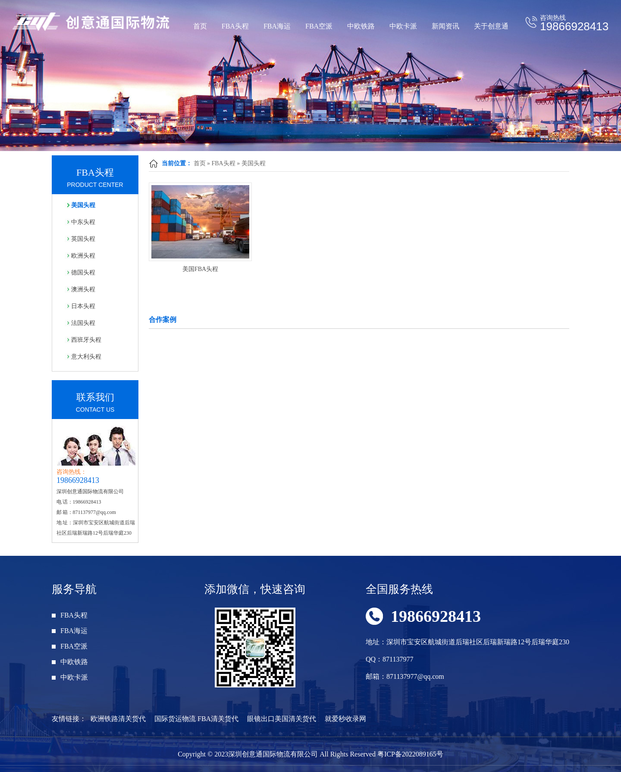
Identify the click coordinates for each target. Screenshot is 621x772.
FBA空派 (318, 26)
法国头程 (83, 323)
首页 (200, 26)
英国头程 (83, 239)
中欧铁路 (361, 26)
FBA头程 (235, 26)
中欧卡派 (403, 26)
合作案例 (162, 319)
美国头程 (254, 163)
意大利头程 (86, 356)
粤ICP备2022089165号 (410, 754)
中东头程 (83, 222)
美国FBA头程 (200, 269)
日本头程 (83, 306)
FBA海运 (277, 26)
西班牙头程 (86, 340)
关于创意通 (491, 26)
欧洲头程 (83, 255)
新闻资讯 (445, 26)
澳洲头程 (83, 289)
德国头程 (83, 272)
